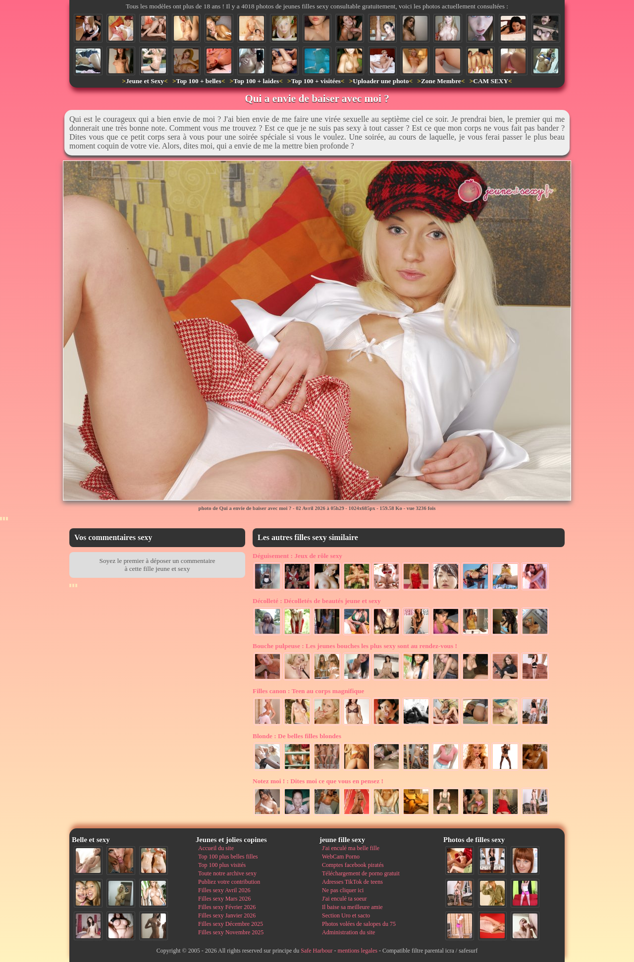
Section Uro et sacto (346, 915)
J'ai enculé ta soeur (344, 898)
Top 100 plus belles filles (228, 856)
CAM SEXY (490, 81)
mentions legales (357, 950)
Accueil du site (216, 848)
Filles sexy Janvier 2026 (227, 915)
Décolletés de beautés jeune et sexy (317, 601)
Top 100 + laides (256, 81)
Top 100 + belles (198, 81)
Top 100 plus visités (222, 864)
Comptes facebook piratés (353, 864)
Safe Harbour (316, 950)
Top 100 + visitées (316, 81)
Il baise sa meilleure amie (352, 907)
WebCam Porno (341, 856)
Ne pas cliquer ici (343, 890)
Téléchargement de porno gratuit (361, 873)
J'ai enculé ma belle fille (350, 848)
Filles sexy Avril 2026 (224, 890)
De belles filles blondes (297, 736)
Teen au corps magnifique (308, 691)
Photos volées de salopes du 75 (359, 923)
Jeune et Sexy (145, 81)
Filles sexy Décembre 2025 (230, 923)
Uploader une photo (381, 81)
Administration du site (348, 932)
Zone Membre (441, 81)
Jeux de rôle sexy (297, 555)
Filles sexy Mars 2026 (224, 898)
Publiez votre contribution (229, 881)
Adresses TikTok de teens (352, 881)
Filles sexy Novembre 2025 (231, 932)
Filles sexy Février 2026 (227, 907)
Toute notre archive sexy (227, 873)
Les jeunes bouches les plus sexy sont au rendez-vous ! (355, 646)
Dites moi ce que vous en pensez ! (318, 781)
